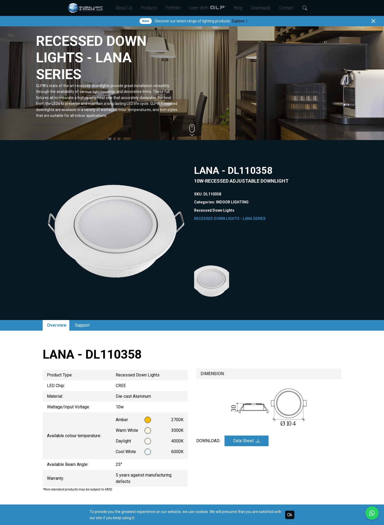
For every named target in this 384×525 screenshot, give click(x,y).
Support (82, 325)
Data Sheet (246, 440)
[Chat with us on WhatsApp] (372, 513)
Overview (56, 325)
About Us (123, 7)
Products (149, 7)
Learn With (207, 8)
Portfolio (173, 7)
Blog (238, 7)
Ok (289, 514)
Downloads (261, 7)
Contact (286, 7)
